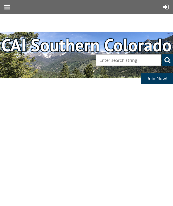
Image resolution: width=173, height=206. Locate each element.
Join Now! (157, 78)
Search (167, 60)
